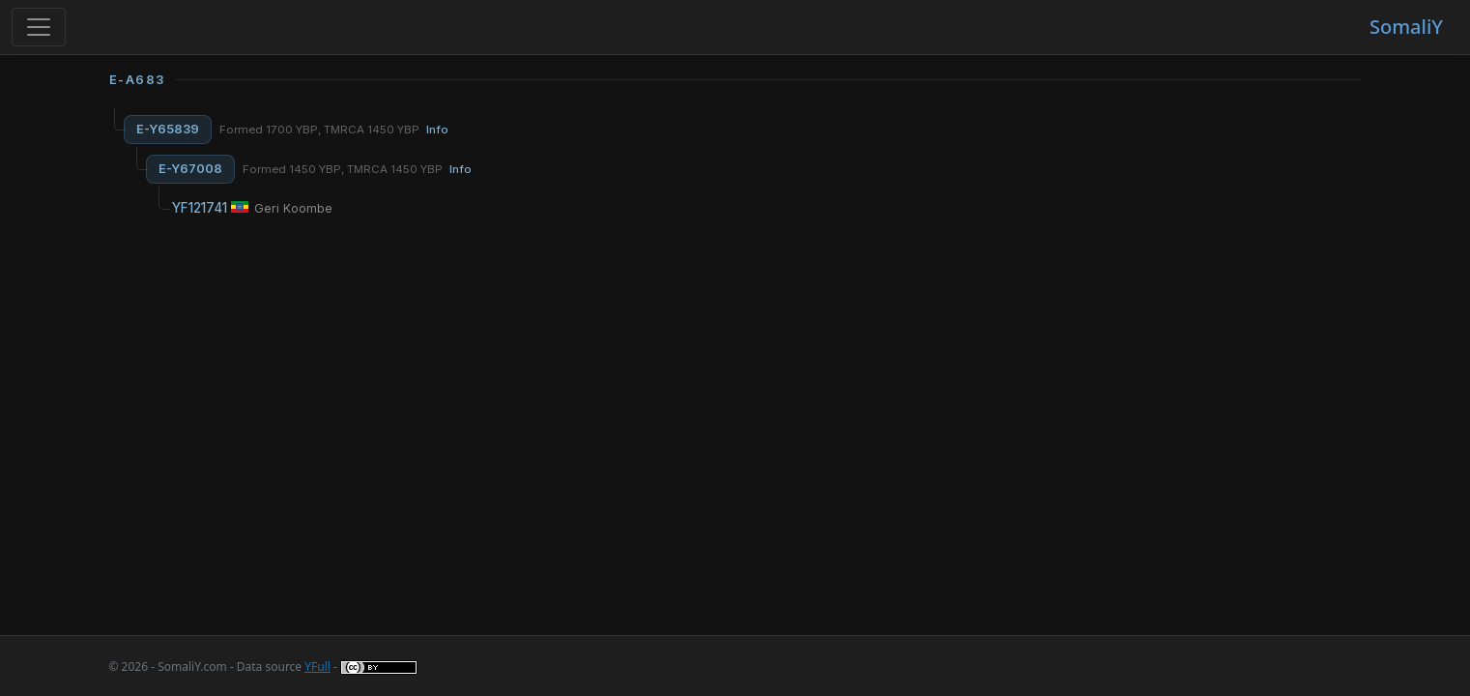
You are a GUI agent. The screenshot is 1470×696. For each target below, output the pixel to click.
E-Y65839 (167, 129)
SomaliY (1406, 27)
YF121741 (199, 208)
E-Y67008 (190, 168)
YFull (317, 666)
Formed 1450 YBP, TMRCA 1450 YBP (357, 169)
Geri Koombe (293, 208)
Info (437, 129)
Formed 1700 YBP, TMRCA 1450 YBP (333, 129)
